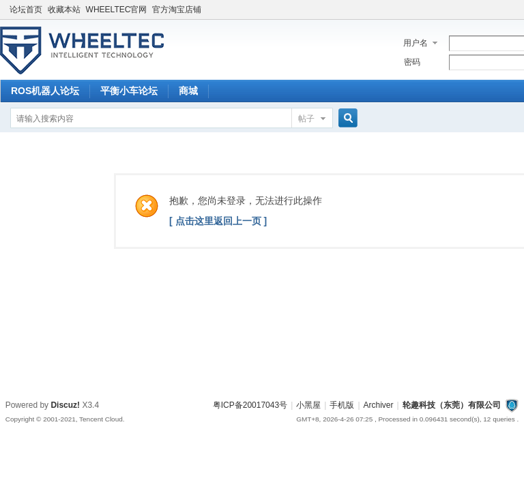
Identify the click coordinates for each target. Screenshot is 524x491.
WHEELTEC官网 (116, 9)
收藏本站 (64, 9)
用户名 (415, 43)
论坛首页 (26, 9)
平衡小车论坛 (129, 90)
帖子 (306, 118)
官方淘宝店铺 (176, 9)
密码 (412, 62)
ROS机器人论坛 (45, 90)
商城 (188, 90)
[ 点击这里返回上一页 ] (218, 220)
